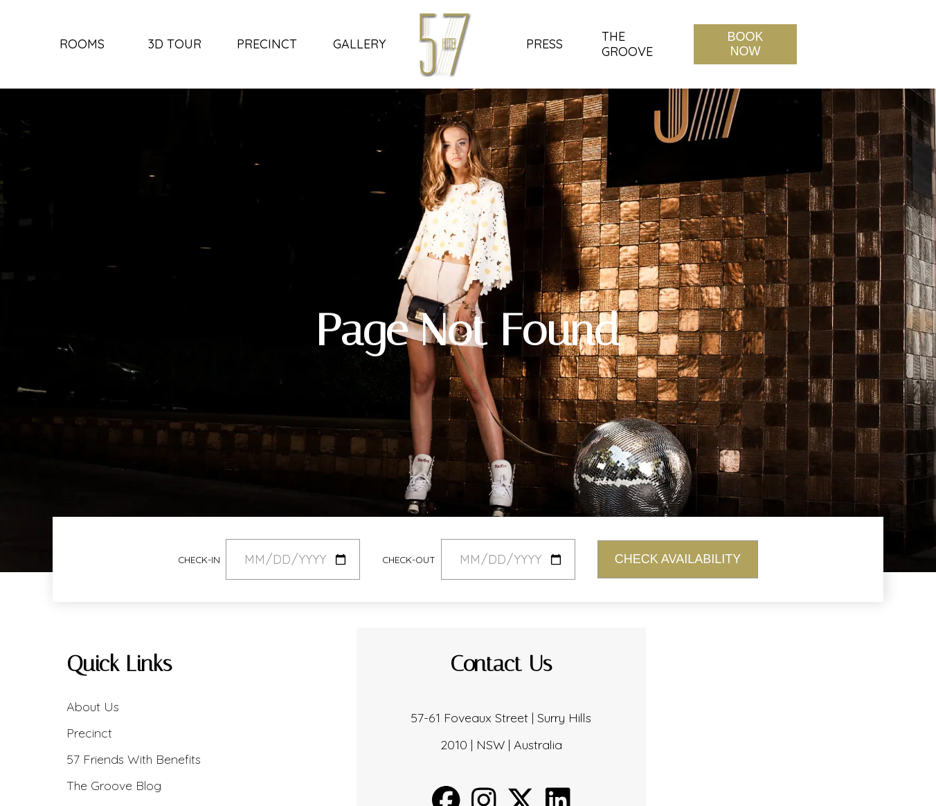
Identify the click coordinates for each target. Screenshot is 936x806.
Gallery (359, 44)
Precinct (267, 44)
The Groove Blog (113, 786)
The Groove (627, 44)
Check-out (408, 559)
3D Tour (174, 44)
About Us (92, 707)
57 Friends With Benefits (133, 759)
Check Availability (678, 559)
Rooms (82, 44)
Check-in (199, 559)
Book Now (745, 44)
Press (544, 44)
